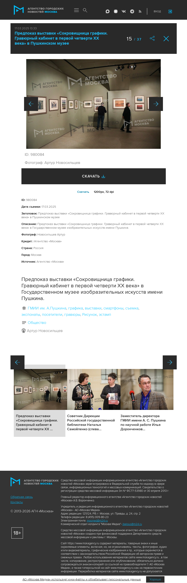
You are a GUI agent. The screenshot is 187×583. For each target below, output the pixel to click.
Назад (31, 104)
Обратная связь (21, 497)
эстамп (105, 314)
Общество (37, 322)
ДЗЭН (115, 11)
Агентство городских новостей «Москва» (39, 10)
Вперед (156, 104)
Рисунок (89, 314)
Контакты (16, 502)
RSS (140, 11)
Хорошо (155, 579)
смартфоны (113, 308)
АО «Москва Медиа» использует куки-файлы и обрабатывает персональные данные (82, 579)
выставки (93, 308)
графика (75, 308)
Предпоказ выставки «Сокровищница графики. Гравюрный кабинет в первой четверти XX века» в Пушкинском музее (61, 38)
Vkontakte (124, 11)
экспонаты (30, 314)
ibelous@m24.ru (132, 524)
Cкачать (83, 192)
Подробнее (39, 401)
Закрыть (166, 39)
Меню (76, 10)
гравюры (72, 314)
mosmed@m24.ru (97, 520)
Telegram (132, 11)
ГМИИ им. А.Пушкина (47, 308)
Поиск (85, 10)
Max (107, 11)
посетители (52, 314)
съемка (131, 308)
